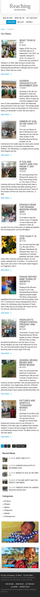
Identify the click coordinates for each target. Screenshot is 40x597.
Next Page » (21, 446)
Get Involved (30, 584)
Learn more (9, 540)
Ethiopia (7, 504)
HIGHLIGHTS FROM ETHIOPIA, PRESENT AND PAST (28, 323)
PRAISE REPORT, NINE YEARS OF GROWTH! (28, 279)
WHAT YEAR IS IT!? (27, 41)
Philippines (8, 510)
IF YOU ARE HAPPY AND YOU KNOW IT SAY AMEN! (28, 165)
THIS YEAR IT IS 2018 (27, 237)
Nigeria (6, 507)
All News (7, 501)
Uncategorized (9, 516)
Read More (5, 74)
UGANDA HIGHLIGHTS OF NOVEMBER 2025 (28, 83)
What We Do (20, 584)
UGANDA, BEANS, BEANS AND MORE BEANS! (28, 362)
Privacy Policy (25, 587)
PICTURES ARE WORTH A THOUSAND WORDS (27, 404)
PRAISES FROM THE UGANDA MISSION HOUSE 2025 (28, 208)
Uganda (7, 513)
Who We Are (10, 584)
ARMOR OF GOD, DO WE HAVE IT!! (28, 122)
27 (14, 446)
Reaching (20, 6)
